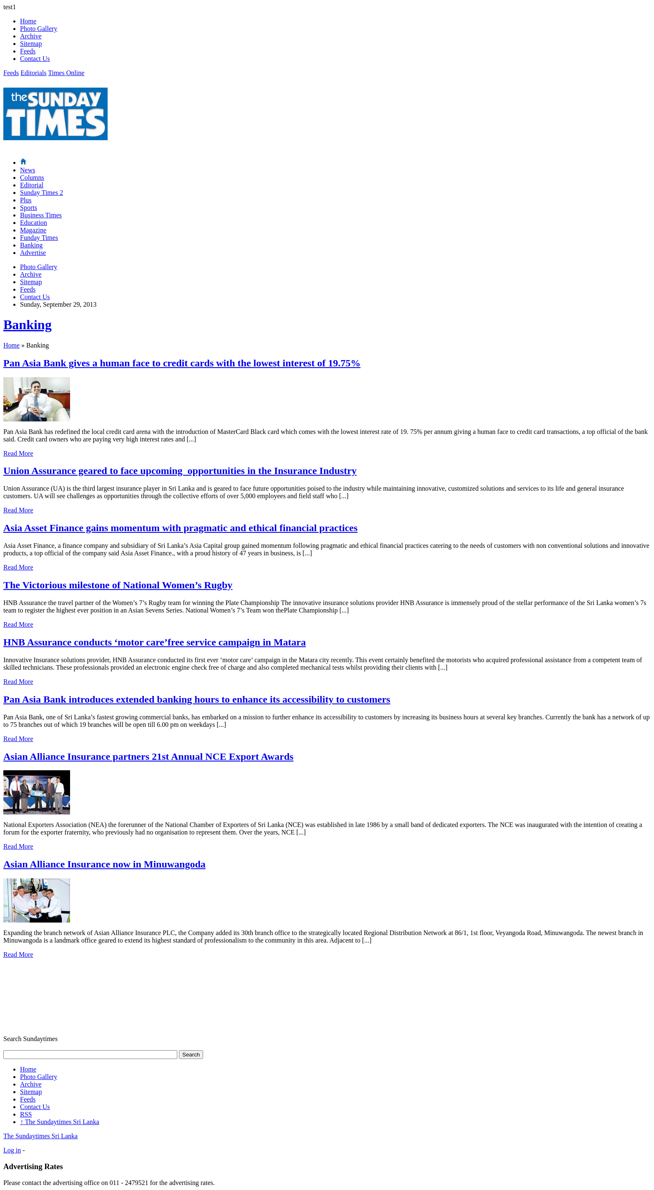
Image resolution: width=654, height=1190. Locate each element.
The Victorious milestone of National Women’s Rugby (117, 585)
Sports (28, 207)
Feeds (27, 51)
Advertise (33, 252)
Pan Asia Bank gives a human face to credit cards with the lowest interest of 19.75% (181, 363)
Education (33, 222)
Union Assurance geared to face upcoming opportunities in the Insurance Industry (180, 470)
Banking (31, 245)
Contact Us (35, 58)
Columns (32, 177)
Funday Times (39, 237)
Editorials (33, 72)
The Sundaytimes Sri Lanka (59, 1121)
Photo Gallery (38, 28)
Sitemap (31, 43)
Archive (31, 36)
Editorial (31, 185)
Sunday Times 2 (41, 192)
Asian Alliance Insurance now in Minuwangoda (104, 864)
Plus (26, 200)
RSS (26, 1114)
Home (28, 21)
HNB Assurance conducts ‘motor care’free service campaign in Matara (154, 642)
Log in (12, 1150)
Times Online (66, 72)
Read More (18, 453)
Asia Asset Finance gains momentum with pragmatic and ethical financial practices (180, 527)
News (27, 170)
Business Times (41, 215)
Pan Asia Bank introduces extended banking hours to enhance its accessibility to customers (196, 699)
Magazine (33, 230)
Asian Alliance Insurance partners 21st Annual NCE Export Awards (148, 756)
